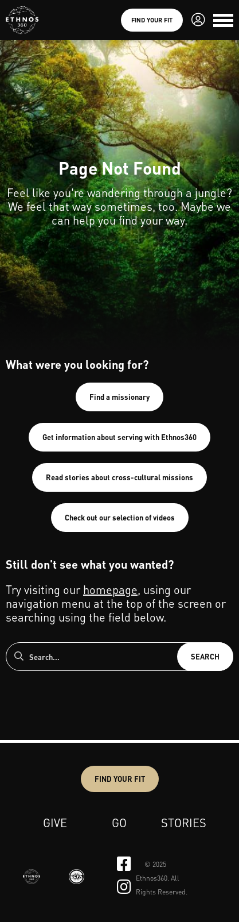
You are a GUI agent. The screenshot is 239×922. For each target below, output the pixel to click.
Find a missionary (119, 397)
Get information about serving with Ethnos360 (119, 437)
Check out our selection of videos (120, 517)
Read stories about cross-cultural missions (119, 477)
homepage (110, 589)
